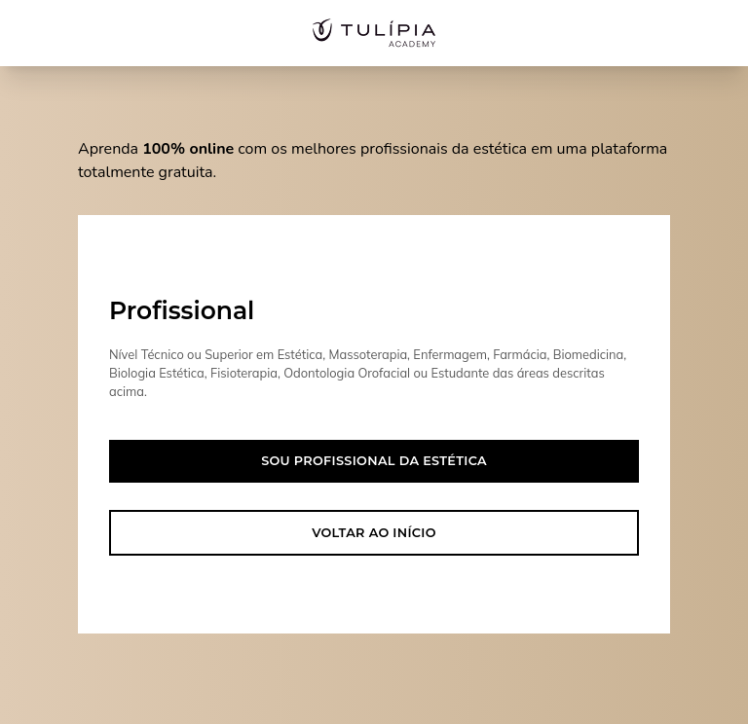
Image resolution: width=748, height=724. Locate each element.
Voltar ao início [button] (374, 532)
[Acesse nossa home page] (374, 33)
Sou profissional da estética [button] (374, 460)
